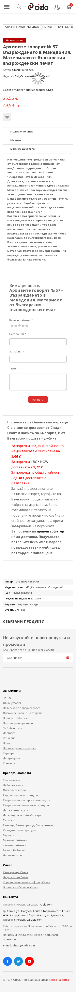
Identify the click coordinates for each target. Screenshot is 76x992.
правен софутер (50, 531)
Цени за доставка (22, 148)
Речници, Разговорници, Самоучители (28, 825)
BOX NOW (40, 462)
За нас (7, 698)
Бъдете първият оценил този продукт (28, 90)
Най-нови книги (13, 785)
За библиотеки (12, 728)
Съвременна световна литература (26, 805)
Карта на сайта (59, 980)
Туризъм (8, 820)
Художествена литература (20, 795)
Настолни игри (12, 855)
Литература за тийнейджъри (22, 815)
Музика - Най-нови (15, 840)
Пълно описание (21, 131)
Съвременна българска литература (26, 800)
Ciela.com (46, 904)
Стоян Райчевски (23, 70)
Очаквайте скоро (14, 790)
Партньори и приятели (18, 723)
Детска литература (15, 810)
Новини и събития (15, 718)
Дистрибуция (11, 758)
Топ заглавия (11, 780)
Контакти (9, 763)
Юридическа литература (19, 830)
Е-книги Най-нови (14, 850)
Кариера (8, 753)
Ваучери (8, 835)
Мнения (15, 140)
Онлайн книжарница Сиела (22, 26)
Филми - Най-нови (14, 845)
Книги (48, 26)
